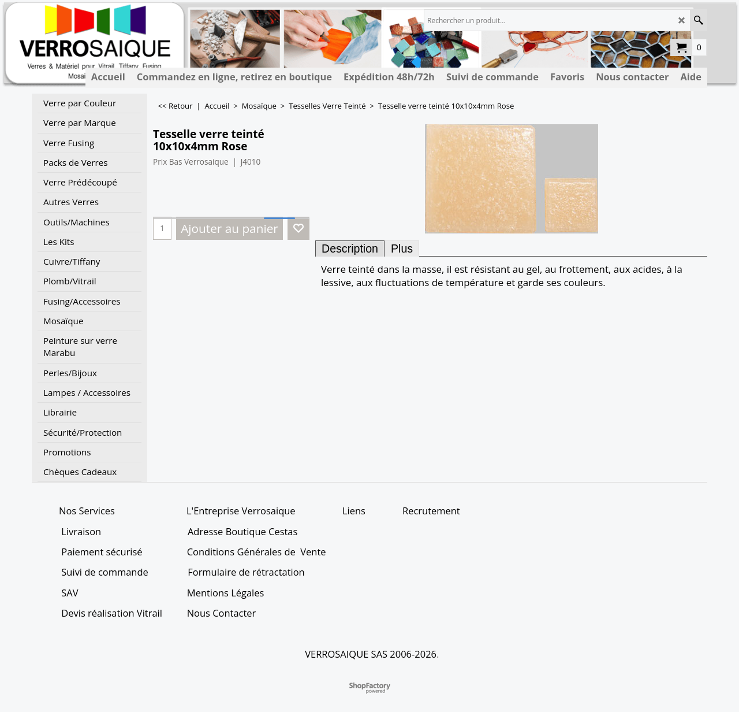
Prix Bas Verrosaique (191, 161)
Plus (402, 248)
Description (350, 248)
